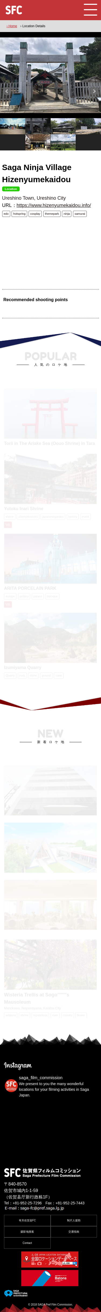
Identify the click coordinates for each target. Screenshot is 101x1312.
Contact (27, 1242)
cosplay (35, 213)
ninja (67, 213)
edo (6, 213)
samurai (80, 213)
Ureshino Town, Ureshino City (34, 198)
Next (94, 91)
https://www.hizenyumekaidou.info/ (54, 205)
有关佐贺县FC (27, 1220)
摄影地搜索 (27, 1231)
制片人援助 (74, 1220)
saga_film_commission (40, 1077)
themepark (52, 213)
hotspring (19, 213)
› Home (11, 26)
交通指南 (73, 1231)
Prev (7, 91)
